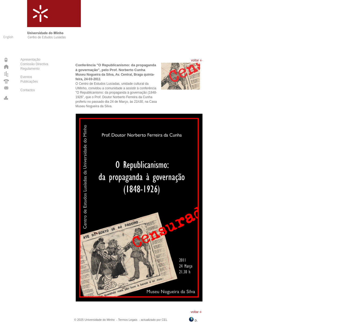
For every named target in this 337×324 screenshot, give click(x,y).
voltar (197, 60)
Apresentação (30, 59)
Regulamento (29, 69)
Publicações (29, 81)
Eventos (26, 77)
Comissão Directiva (34, 64)
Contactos (27, 90)
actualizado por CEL (154, 319)
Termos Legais (127, 319)
